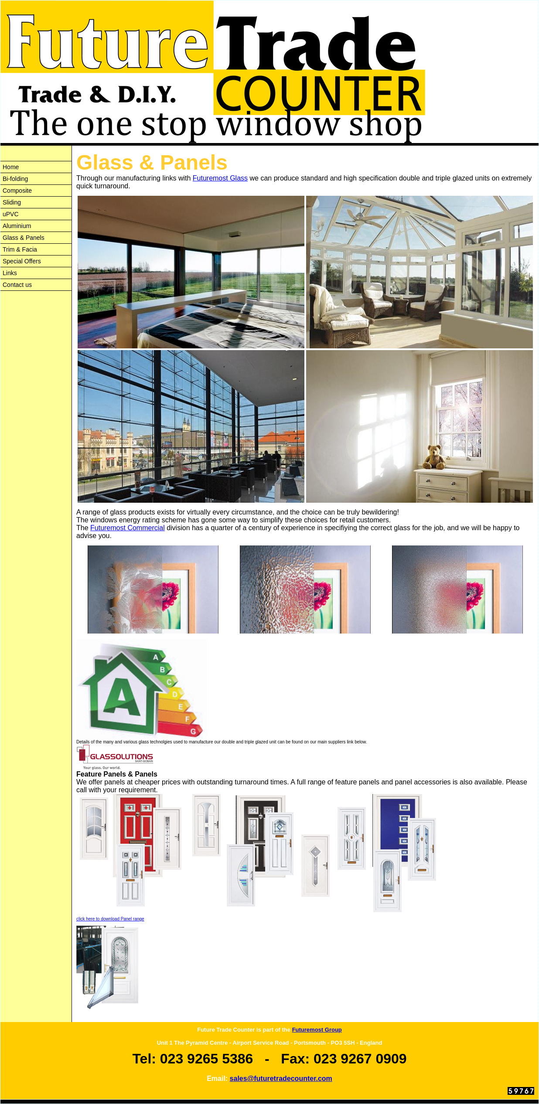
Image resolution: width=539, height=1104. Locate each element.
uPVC (11, 214)
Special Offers (22, 261)
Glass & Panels (23, 237)
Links (10, 272)
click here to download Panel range (110, 919)
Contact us (17, 284)
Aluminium (17, 225)
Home (11, 167)
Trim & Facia (20, 249)
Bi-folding (15, 178)
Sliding (12, 202)
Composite (17, 190)
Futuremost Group (317, 1029)
